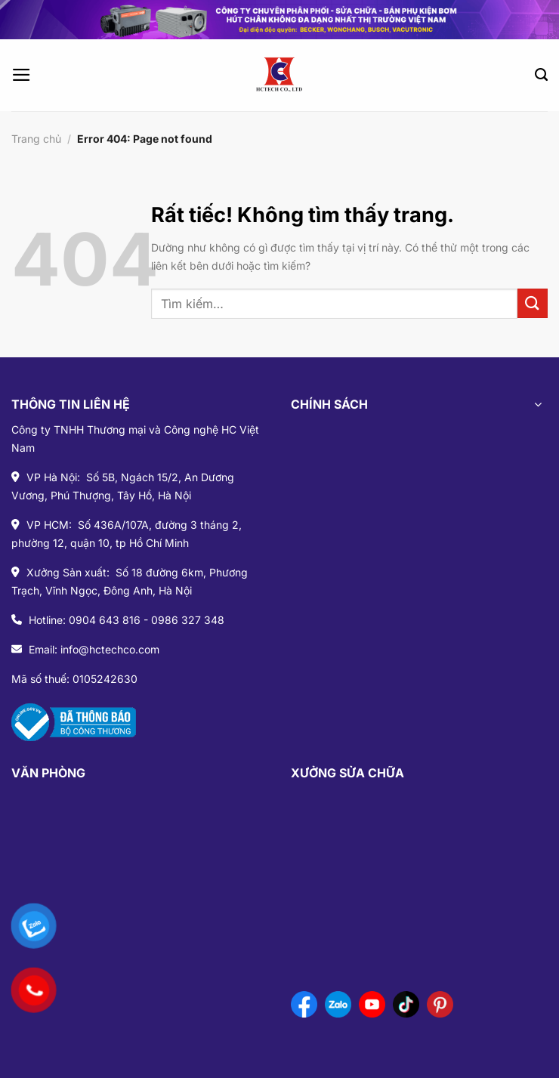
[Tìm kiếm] (541, 75)
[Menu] (21, 74)
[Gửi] (532, 303)
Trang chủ (36, 138)
